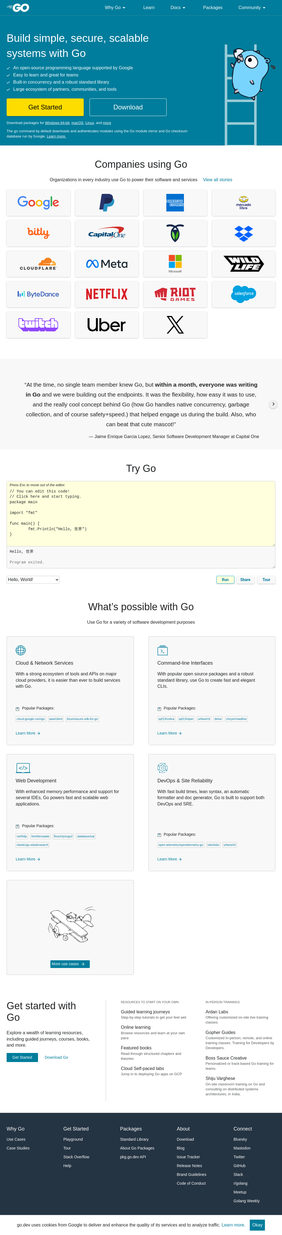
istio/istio (213, 844)
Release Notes (189, 1166)
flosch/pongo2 (63, 836)
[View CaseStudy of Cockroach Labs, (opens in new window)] (175, 233)
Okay (257, 1225)
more (107, 123)
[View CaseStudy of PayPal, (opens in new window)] (107, 203)
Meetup (240, 1192)
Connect (243, 1129)
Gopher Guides (221, 1032)
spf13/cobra (166, 718)
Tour (266, 579)
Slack (238, 1174)
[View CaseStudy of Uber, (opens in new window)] (107, 325)
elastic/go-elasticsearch (32, 844)
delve (218, 718)
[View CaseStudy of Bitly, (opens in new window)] (38, 233)
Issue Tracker (188, 1157)
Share (245, 579)
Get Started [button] (45, 107)
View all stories (217, 179)
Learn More (28, 733)
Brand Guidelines (191, 1174)
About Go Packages (137, 1148)
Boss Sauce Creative (226, 1058)
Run (225, 579)
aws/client (56, 718)
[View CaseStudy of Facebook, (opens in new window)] (107, 264)
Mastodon (242, 1148)
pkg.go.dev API (133, 1157)
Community (252, 7)
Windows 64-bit (57, 123)
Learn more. (56, 136)
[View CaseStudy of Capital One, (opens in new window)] (107, 233)
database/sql (85, 836)
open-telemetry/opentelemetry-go (181, 844)
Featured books (136, 1048)
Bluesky (240, 1139)
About (183, 1129)
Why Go (116, 7)
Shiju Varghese (220, 1078)
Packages (213, 7)
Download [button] (128, 107)
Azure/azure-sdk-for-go (82, 718)
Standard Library (134, 1139)
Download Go (56, 1057)
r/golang (241, 1183)
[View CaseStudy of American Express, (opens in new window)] (175, 203)
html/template (40, 836)
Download (185, 1139)
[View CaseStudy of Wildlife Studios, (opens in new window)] (244, 264)
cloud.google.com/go (31, 718)
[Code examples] (33, 580)
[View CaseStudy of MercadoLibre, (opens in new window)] (244, 203)
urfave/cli (204, 718)
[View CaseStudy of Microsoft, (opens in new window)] (175, 264)
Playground (73, 1139)
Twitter (239, 1157)
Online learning (136, 1027)
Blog (181, 1148)
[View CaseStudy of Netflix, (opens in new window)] (107, 294)
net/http (22, 836)
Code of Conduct (191, 1183)
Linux (89, 123)
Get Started (22, 1057)
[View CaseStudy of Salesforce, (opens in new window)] (244, 294)
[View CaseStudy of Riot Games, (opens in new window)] (175, 294)
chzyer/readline (236, 718)
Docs (178, 7)
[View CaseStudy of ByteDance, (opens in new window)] (38, 294)
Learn (148, 7)
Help (67, 1166)
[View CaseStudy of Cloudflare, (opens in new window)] (38, 264)
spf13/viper (186, 718)
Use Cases (16, 1139)
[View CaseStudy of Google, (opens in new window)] (38, 203)
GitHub (240, 1166)
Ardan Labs (217, 1012)
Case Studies (18, 1148)
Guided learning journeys (145, 1012)
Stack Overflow (76, 1157)
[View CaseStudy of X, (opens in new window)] (175, 325)
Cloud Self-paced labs (142, 1068)
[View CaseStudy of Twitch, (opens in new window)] (38, 325)
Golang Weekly (247, 1201)
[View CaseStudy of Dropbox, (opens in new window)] (244, 233)
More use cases (68, 964)
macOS (77, 123)
